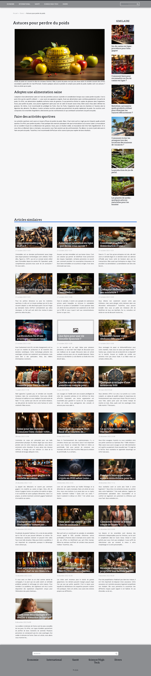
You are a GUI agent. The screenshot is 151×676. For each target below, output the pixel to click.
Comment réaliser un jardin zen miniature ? (116, 291)
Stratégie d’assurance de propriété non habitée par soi (117, 569)
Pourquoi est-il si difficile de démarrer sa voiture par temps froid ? (33, 524)
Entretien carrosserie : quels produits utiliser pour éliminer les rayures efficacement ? (122, 109)
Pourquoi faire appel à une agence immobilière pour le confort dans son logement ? (116, 478)
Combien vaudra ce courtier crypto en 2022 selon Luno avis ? (74, 478)
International (24, 4)
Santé (37, 4)
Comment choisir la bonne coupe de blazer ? (115, 523)
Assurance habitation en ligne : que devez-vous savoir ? (75, 244)
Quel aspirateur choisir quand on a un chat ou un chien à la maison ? (34, 571)
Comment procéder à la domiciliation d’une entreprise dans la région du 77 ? (116, 247)
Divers (65, 4)
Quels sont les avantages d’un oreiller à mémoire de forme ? (34, 616)
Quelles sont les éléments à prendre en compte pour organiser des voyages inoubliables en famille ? (74, 386)
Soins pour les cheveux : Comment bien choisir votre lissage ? (33, 431)
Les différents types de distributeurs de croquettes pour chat (74, 571)
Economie (10, 4)
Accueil (15, 13)
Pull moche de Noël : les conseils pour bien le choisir (33, 384)
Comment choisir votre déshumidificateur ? (113, 337)
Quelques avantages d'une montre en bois (115, 384)
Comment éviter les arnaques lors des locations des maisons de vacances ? (122, 141)
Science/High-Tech (51, 4)
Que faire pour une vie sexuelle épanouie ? (71, 337)
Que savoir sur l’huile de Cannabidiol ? (72, 291)
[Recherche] (130, 4)
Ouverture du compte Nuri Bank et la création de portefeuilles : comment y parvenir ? (73, 433)
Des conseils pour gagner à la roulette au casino (33, 477)
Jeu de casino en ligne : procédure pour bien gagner (122, 48)
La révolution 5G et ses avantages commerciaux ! (32, 337)
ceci (39, 99)
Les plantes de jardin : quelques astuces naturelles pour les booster (121, 201)
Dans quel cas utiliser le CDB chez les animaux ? (74, 523)
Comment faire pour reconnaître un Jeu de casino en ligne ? (121, 78)
